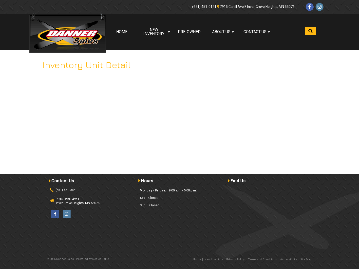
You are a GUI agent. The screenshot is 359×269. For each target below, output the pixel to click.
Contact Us (257, 31)
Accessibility (288, 259)
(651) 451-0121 (204, 7)
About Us (223, 31)
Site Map (306, 259)
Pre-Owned (189, 31)
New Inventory (156, 31)
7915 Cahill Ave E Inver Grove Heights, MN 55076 (257, 7)
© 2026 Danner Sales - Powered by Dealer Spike (77, 259)
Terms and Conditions (262, 259)
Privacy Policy (235, 259)
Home (121, 31)
